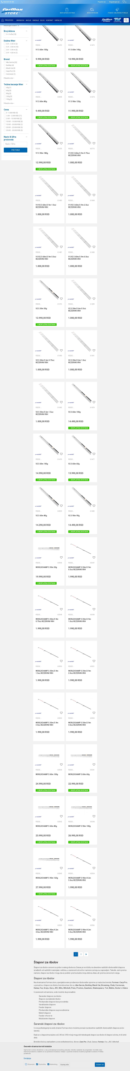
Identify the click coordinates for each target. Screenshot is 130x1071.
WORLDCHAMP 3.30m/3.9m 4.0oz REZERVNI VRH (47, 541)
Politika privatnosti (94, 957)
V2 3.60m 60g (106, 333)
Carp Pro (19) (10, 96)
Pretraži (15, 175)
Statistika (42, 1064)
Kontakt (48, 964)
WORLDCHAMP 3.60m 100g (79, 540)
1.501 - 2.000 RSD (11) (14, 141)
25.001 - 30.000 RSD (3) (14, 156)
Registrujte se (114, 2)
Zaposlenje (49, 957)
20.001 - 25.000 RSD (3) (14, 153)
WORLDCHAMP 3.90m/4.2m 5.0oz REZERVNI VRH (112, 644)
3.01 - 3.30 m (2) (12, 69)
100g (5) (9, 122)
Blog (47, 975)
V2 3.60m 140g (74, 333)
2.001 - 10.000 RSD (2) (14, 144)
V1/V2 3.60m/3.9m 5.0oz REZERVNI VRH (111, 179)
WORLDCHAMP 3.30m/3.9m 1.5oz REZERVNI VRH (47, 489)
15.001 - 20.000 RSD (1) (14, 150)
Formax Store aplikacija (54, 985)
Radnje (48, 971)
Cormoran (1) (10, 99)
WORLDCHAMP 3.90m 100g (79, 592)
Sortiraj (106, 33)
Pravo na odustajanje (95, 975)
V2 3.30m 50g (73, 230)
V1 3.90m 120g (42, 126)
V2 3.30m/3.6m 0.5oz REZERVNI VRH (109, 231)
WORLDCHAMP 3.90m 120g (112, 592)
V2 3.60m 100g (42, 333)
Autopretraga (95, 33)
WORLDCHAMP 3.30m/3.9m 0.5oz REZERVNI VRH (47, 438)
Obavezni (31, 1064)
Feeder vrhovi (10, 45)
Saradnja (49, 961)
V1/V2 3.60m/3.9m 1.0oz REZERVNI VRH (46, 179)
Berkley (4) (10, 91)
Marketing (53, 1064)
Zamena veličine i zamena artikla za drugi (103, 985)
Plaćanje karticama (94, 971)
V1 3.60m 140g (74, 75)
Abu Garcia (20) (11, 88)
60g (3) (8, 116)
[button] (126, 20)
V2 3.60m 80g (41, 385)
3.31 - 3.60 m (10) (12, 72)
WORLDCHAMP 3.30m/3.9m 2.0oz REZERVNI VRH (79, 489)
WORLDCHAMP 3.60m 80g (46, 592)
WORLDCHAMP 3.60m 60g (111, 540)
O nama (48, 953)
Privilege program (52, 978)
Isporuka (90, 964)
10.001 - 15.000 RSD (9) (14, 147)
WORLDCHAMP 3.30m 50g (111, 385)
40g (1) (8, 113)
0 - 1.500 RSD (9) (12, 138)
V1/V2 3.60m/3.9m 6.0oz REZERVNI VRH (46, 231)
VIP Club (48, 982)
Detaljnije (27, 1058)
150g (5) (9, 124)
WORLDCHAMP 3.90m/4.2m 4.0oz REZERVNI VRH (79, 644)
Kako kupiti (91, 961)
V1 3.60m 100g (42, 75)
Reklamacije (92, 978)
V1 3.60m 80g (106, 75)
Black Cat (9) (10, 93)
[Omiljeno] (124, 2)
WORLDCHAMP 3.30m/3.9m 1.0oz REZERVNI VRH (112, 438)
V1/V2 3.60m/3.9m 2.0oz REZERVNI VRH (78, 179)
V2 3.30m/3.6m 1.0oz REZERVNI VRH (77, 283)
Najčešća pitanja (52, 968)
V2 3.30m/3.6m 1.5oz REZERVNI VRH (109, 283)
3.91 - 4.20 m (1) (12, 78)
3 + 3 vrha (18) (11, 59)
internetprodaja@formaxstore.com (18, 977)
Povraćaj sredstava (94, 982)
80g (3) (8, 119)
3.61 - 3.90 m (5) (12, 75)
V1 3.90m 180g (74, 126)
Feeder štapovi (10, 42)
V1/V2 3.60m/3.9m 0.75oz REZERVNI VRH (111, 127)
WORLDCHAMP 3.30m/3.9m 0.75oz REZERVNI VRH (79, 438)
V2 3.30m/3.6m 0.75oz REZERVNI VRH (45, 283)
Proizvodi (17, 27)
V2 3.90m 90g (73, 385)
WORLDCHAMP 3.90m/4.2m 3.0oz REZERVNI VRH (47, 644)
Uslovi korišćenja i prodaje (97, 953)
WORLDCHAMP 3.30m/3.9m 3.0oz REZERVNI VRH (112, 489)
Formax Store (7, 27)
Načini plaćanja (93, 968)
